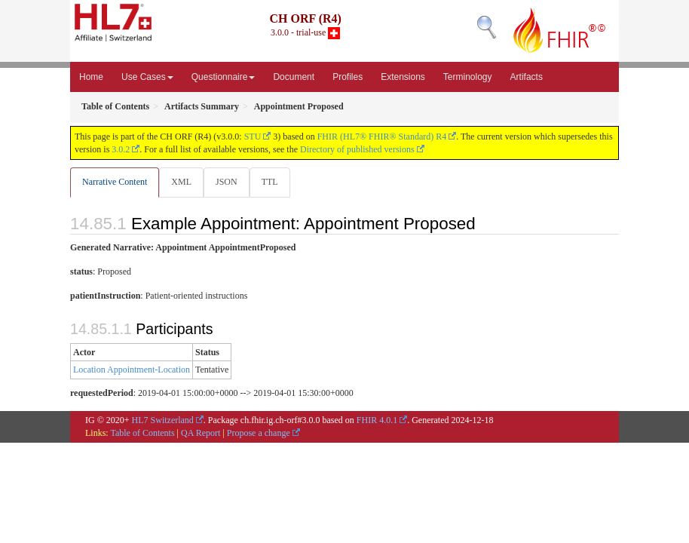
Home (91, 77)
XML (181, 181)
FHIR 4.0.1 (377, 420)
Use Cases (147, 77)
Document (293, 77)
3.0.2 (121, 149)
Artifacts (526, 77)
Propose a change (258, 433)
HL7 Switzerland (163, 420)
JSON (226, 181)
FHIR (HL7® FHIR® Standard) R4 (382, 136)
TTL (270, 181)
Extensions (403, 77)
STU (253, 136)
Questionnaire (223, 77)
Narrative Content (114, 181)
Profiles (347, 77)
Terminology (467, 77)
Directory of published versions (357, 149)
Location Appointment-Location (131, 369)
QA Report (200, 433)
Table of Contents (142, 433)
